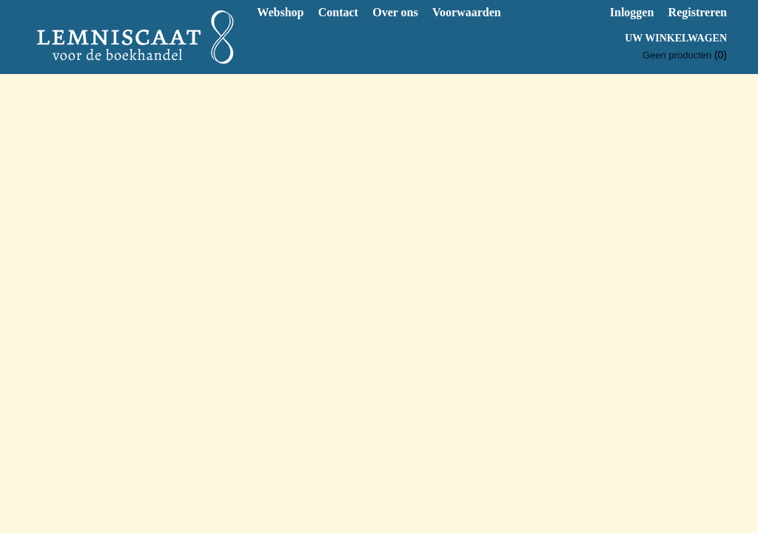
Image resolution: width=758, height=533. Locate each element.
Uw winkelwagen (676, 38)
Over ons (394, 12)
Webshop (280, 12)
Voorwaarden (466, 12)
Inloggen (632, 12)
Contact (338, 12)
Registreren (697, 12)
